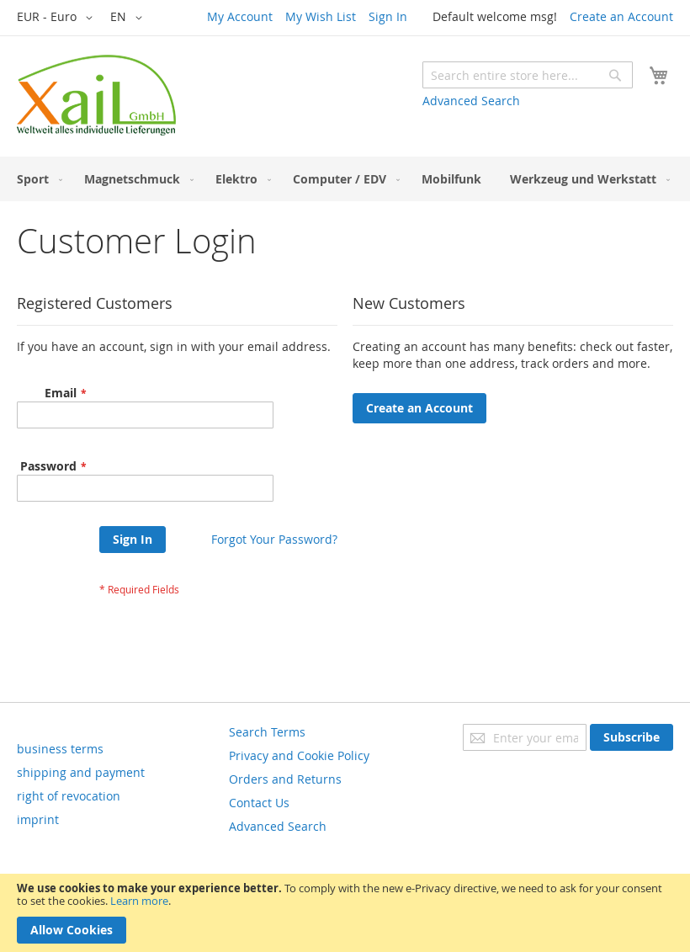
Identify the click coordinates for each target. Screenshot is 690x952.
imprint (38, 819)
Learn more (139, 900)
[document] (345, 913)
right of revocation (68, 796)
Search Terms (267, 732)
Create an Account (621, 16)
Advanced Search (471, 101)
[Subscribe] (631, 737)
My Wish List (320, 16)
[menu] (345, 179)
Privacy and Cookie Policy (299, 755)
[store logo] (96, 95)
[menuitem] (36, 179)
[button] (57, 17)
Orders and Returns (285, 779)
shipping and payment (81, 772)
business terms (60, 749)
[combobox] (527, 74)
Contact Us (259, 803)
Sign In (388, 16)
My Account (240, 16)
